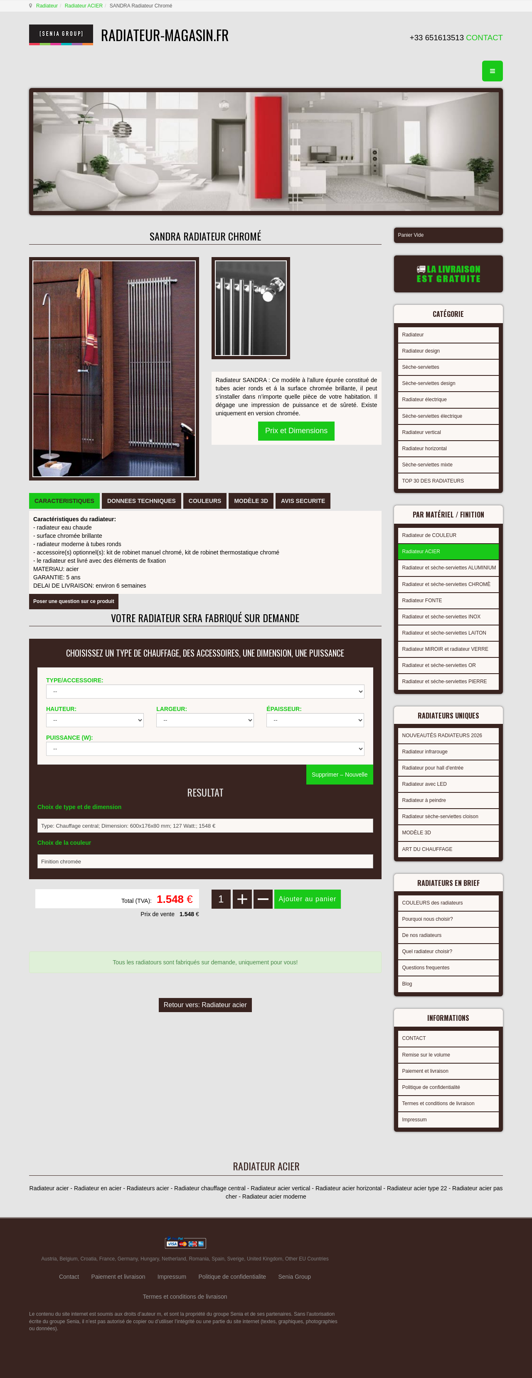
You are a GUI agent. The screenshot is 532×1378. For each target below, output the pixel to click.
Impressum (414, 1120)
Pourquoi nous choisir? (427, 919)
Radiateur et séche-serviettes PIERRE (444, 681)
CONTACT (414, 1038)
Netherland (174, 1259)
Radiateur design (421, 351)
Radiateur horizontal (424, 448)
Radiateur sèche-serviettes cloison (440, 816)
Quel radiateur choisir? (427, 951)
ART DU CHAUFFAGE (427, 849)
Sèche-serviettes (420, 367)
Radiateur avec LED (424, 784)
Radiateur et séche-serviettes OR (439, 665)
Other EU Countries (307, 1259)
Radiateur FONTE (422, 600)
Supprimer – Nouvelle (340, 774)
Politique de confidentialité (431, 1087)
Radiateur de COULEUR (429, 535)
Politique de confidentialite (232, 1276)
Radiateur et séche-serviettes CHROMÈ (446, 584)
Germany (128, 1259)
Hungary (149, 1259)
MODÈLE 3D (416, 833)
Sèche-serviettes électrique (432, 416)
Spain (218, 1259)
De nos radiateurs (422, 935)
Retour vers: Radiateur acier (205, 1004)
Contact (69, 1276)
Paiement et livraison (425, 1071)
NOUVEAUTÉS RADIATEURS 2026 (442, 735)
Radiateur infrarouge (425, 752)
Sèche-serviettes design (429, 383)
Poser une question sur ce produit (73, 601)
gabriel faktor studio (470, 1243)
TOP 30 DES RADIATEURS (433, 481)
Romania (199, 1259)
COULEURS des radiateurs (432, 903)
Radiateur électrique (424, 399)
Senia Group (294, 1276)
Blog (407, 984)
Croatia (88, 1259)
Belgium (68, 1259)
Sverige (235, 1259)
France (107, 1259)
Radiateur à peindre (424, 800)
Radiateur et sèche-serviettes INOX (441, 617)
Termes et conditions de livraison (438, 1103)
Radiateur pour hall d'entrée (433, 768)
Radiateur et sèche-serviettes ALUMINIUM (449, 568)
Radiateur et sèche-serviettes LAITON (444, 633)
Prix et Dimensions (296, 431)
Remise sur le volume (426, 1055)
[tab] (64, 501)
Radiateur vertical (421, 432)
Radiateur (47, 6)
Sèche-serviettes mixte (427, 465)
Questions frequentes (426, 968)
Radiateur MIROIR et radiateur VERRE (445, 649)
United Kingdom (264, 1259)
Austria (49, 1259)
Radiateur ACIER (84, 6)
